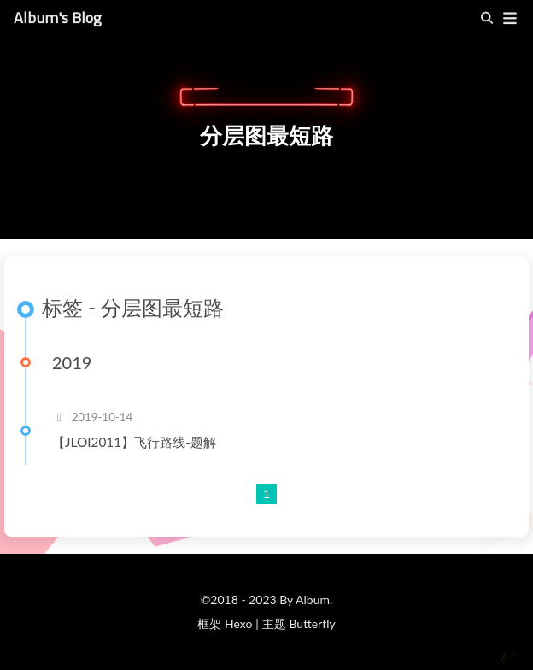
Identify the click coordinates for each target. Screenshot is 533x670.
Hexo (238, 623)
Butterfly (312, 623)
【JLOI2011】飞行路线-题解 (134, 442)
